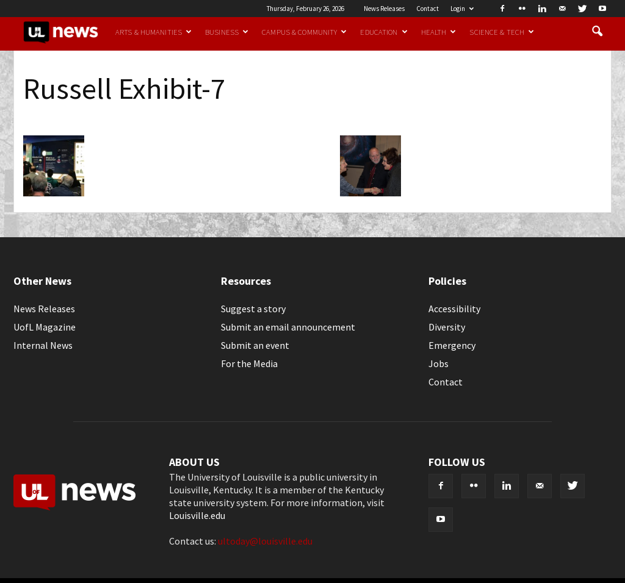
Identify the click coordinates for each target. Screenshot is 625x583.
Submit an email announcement (288, 327)
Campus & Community (304, 32)
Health (439, 32)
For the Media (249, 363)
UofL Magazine (44, 327)
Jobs (438, 363)
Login (462, 8)
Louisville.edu (197, 515)
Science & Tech (501, 32)
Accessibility (454, 308)
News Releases (384, 8)
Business (226, 32)
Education (383, 32)
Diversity (446, 327)
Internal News (43, 345)
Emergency (451, 345)
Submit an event (255, 345)
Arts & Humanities (153, 32)
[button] (597, 31)
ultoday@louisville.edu (265, 541)
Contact (427, 8)
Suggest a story (253, 308)
